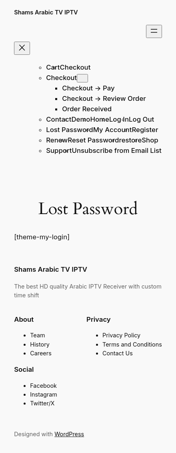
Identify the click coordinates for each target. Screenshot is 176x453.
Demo (80, 119)
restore (130, 140)
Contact (58, 119)
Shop (150, 140)
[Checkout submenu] (82, 78)
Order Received (87, 109)
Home (99, 119)
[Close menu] (22, 48)
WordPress (69, 434)
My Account (112, 130)
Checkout (75, 67)
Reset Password (93, 140)
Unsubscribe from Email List (117, 150)
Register (145, 130)
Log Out (141, 119)
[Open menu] (154, 31)
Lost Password (69, 130)
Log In (119, 119)
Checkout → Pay (88, 88)
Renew (57, 140)
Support (59, 150)
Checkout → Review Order (104, 98)
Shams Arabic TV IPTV (46, 12)
